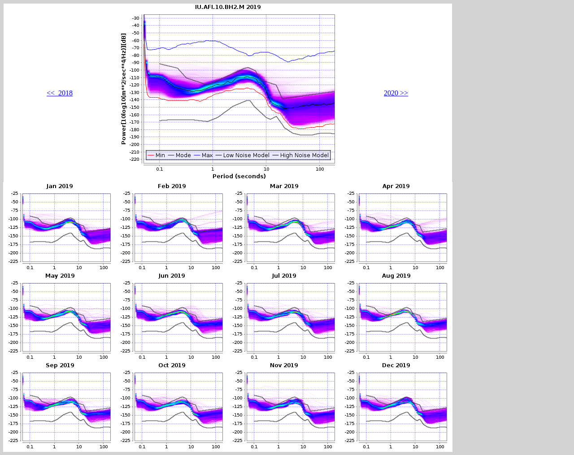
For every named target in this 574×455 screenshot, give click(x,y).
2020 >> (396, 93)
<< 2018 (60, 93)
